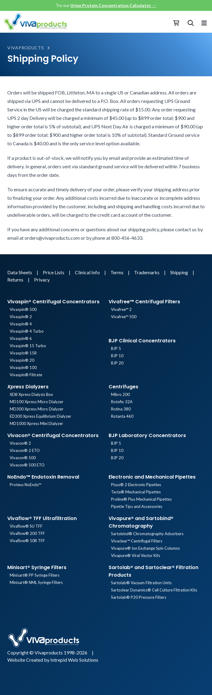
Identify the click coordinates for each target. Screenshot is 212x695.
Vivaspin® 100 (23, 367)
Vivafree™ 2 (121, 309)
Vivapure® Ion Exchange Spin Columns (145, 548)
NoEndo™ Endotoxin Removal (43, 476)
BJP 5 (116, 348)
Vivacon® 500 (23, 457)
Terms (117, 272)
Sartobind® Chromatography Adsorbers (147, 533)
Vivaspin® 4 (21, 323)
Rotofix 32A (122, 401)
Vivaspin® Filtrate (26, 374)
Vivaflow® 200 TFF (27, 533)
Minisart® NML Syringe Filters (36, 582)
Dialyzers (28, 386)
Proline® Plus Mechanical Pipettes (141, 499)
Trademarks (147, 272)
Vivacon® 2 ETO (25, 450)
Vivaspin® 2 (21, 316)
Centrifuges (123, 386)
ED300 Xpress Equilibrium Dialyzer (40, 416)
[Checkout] (176, 23)
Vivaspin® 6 (21, 338)
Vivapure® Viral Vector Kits (135, 555)
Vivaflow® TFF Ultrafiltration (42, 518)
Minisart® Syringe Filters (36, 567)
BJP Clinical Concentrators (142, 340)
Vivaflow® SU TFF (26, 526)
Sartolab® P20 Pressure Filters (138, 597)
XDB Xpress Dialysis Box (31, 394)
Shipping (179, 272)
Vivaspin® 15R (23, 353)
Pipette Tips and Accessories (136, 506)
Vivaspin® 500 (23, 309)
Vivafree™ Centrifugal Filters (144, 301)
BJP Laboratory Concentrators (147, 435)
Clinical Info (88, 272)
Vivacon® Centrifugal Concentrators (53, 435)
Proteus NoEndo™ (25, 484)
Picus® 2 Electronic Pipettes (136, 484)
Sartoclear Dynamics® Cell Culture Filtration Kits (154, 590)
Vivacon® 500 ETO (27, 465)
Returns (15, 279)
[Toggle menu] (204, 22)
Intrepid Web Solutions (74, 660)
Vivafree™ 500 (123, 316)
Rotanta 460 (122, 416)
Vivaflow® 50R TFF (27, 540)
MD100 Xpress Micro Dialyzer (36, 401)
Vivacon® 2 (20, 443)
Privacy (42, 279)
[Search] (191, 23)
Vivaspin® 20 (22, 360)
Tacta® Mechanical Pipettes (136, 491)
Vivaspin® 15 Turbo (28, 345)
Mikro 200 (120, 394)
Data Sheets (20, 272)
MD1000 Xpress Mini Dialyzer (36, 423)
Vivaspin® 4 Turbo (27, 331)
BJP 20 (117, 363)
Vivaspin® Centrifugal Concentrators (53, 301)
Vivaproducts (25, 47)
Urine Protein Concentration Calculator (113, 5)
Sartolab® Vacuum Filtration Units (141, 582)
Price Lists (54, 272)
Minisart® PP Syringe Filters (34, 575)
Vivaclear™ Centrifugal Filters (136, 541)
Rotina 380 (121, 409)
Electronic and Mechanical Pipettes (152, 476)
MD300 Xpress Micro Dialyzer (36, 409)
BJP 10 (117, 355)
